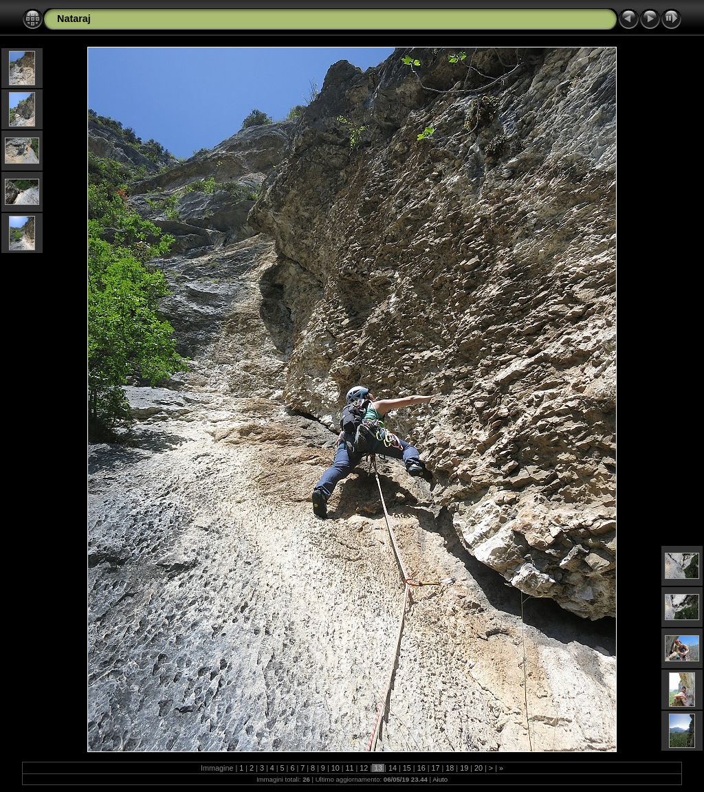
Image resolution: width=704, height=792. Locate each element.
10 (335, 768)
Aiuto (440, 779)
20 (478, 768)
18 (449, 768)
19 (464, 768)
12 (364, 768)
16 (421, 768)
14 (392, 768)
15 (407, 768)
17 (436, 768)
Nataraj (74, 18)
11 (350, 768)
